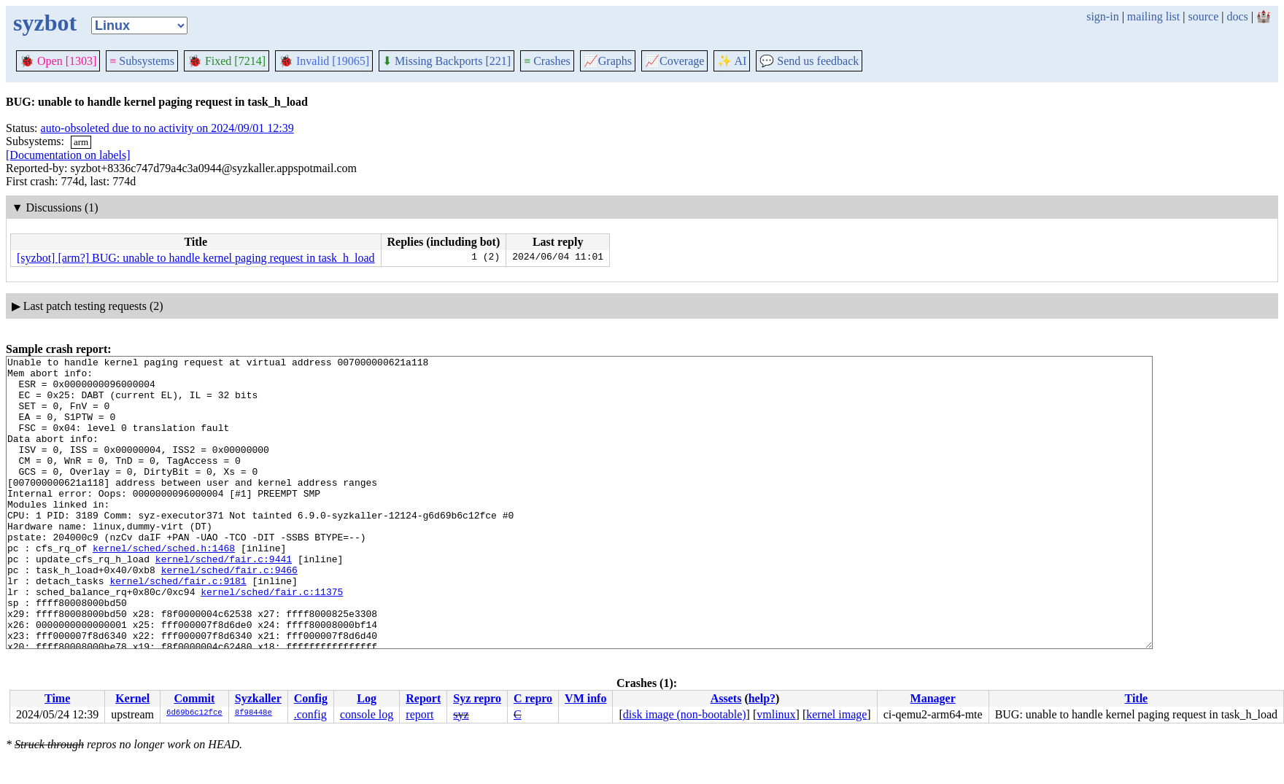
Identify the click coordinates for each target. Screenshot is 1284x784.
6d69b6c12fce (194, 713)
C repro (533, 698)
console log (366, 714)
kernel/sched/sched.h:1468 (164, 587)
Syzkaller (258, 698)
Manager (933, 698)
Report (423, 698)
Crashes (547, 61)
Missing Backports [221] (446, 61)
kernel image (836, 714)
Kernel (132, 698)
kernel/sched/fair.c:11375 (272, 639)
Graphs (608, 61)
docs (1237, 16)
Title (1136, 698)
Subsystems (141, 61)
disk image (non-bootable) (684, 714)
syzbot (45, 22)
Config (311, 698)
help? (762, 698)
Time (57, 698)
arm (81, 141)
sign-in (1102, 16)
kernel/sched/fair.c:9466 (229, 613)
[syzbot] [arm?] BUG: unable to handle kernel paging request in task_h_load (196, 258)
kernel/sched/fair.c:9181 (177, 626)
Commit (194, 698)
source (1203, 16)
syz (460, 714)
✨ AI (731, 61)
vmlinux (776, 714)
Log (366, 698)
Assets (726, 698)
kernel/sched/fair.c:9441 (223, 600)
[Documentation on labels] (68, 155)
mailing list (1153, 16)
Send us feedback (809, 61)
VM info (585, 698)
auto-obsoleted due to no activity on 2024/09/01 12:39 (167, 128)
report (419, 714)
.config (310, 714)
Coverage (674, 61)
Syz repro (477, 698)
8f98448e (253, 713)
